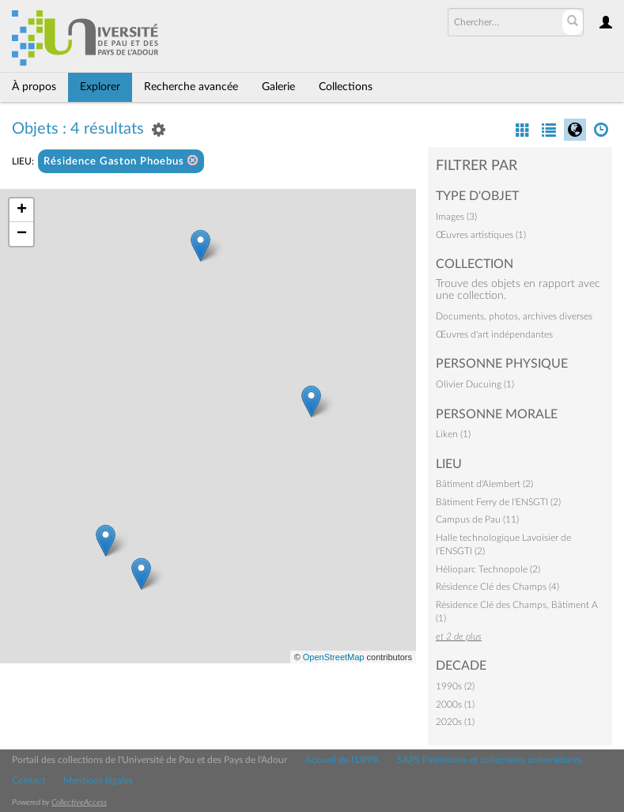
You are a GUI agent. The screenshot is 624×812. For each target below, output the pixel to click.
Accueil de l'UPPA (342, 760)
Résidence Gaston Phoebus (121, 161)
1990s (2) (455, 686)
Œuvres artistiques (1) (481, 235)
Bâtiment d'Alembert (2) (484, 484)
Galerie (278, 87)
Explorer (100, 87)
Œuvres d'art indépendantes (494, 334)
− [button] (22, 234)
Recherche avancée (191, 87)
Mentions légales (98, 780)
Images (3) (456, 216)
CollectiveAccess (79, 802)
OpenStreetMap (334, 657)
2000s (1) (455, 704)
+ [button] (22, 210)
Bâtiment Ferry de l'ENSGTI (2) (498, 502)
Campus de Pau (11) (477, 519)
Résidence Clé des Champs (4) (497, 586)
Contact (28, 780)
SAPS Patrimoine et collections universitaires (489, 760)
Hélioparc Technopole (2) (488, 569)
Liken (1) (453, 434)
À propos (34, 87)
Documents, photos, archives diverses (514, 316)
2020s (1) (455, 722)
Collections (346, 87)
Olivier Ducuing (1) (475, 384)
